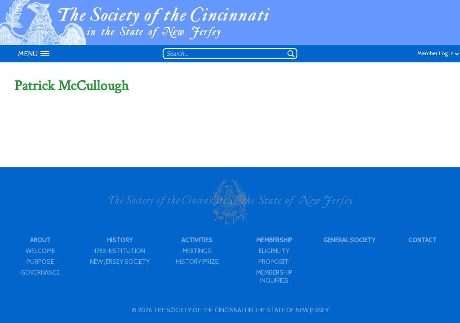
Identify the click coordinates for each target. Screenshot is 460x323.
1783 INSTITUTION (119, 251)
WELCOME (40, 251)
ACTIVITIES (196, 240)
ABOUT (40, 240)
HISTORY (120, 240)
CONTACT (422, 240)
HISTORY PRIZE (197, 262)
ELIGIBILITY (274, 251)
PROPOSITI (274, 262)
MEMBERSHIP (274, 240)
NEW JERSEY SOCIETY (120, 262)
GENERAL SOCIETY (349, 240)
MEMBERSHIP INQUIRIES (274, 276)
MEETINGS (197, 251)
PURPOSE (40, 262)
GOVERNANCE (40, 272)
